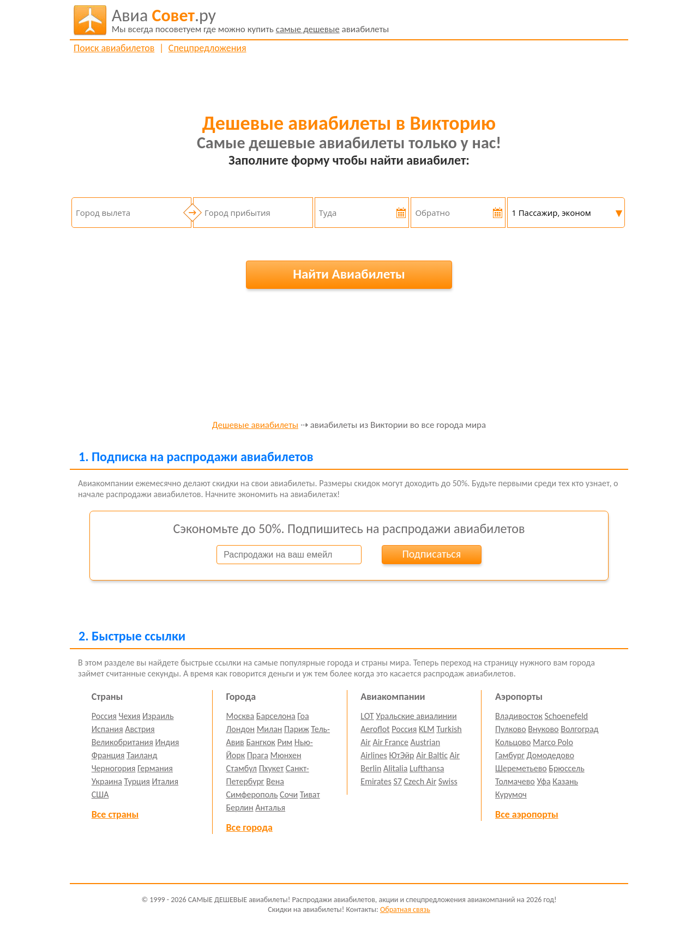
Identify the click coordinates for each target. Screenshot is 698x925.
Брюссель (566, 768)
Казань (565, 781)
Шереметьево (521, 768)
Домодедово (550, 755)
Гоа (303, 716)
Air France (390, 742)
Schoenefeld (566, 716)
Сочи (289, 794)
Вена (275, 781)
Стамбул (241, 768)
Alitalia (395, 768)
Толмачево (515, 781)
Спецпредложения (207, 48)
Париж (296, 729)
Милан (269, 729)
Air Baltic (432, 755)
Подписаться (431, 553)
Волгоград (579, 729)
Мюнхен (285, 755)
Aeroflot (374, 729)
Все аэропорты (526, 814)
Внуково (543, 729)
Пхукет (271, 768)
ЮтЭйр (401, 755)
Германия (155, 768)
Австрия (140, 729)
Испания (107, 729)
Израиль (157, 716)
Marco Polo (553, 742)
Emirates (375, 781)
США (100, 794)
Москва (240, 716)
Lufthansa (427, 768)
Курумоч (511, 794)
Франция (108, 755)
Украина (107, 781)
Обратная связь (405, 909)
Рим (284, 742)
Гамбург (510, 755)
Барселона (276, 716)
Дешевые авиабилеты (255, 425)
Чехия (130, 716)
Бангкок (260, 742)
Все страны (115, 814)
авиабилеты (250, 20)
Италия (165, 781)
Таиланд (142, 755)
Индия (167, 742)
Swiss (448, 781)
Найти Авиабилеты (349, 273)
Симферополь (252, 794)
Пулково (510, 729)
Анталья (270, 807)
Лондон (240, 729)
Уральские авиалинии (416, 716)
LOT (367, 716)
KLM (427, 729)
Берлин (240, 807)
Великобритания (122, 742)
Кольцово (513, 742)
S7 (397, 781)
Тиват (310, 794)
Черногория (114, 768)
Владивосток (519, 716)
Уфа (543, 781)
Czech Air (420, 781)
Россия (104, 716)
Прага (257, 755)
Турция (137, 781)
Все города (249, 827)
